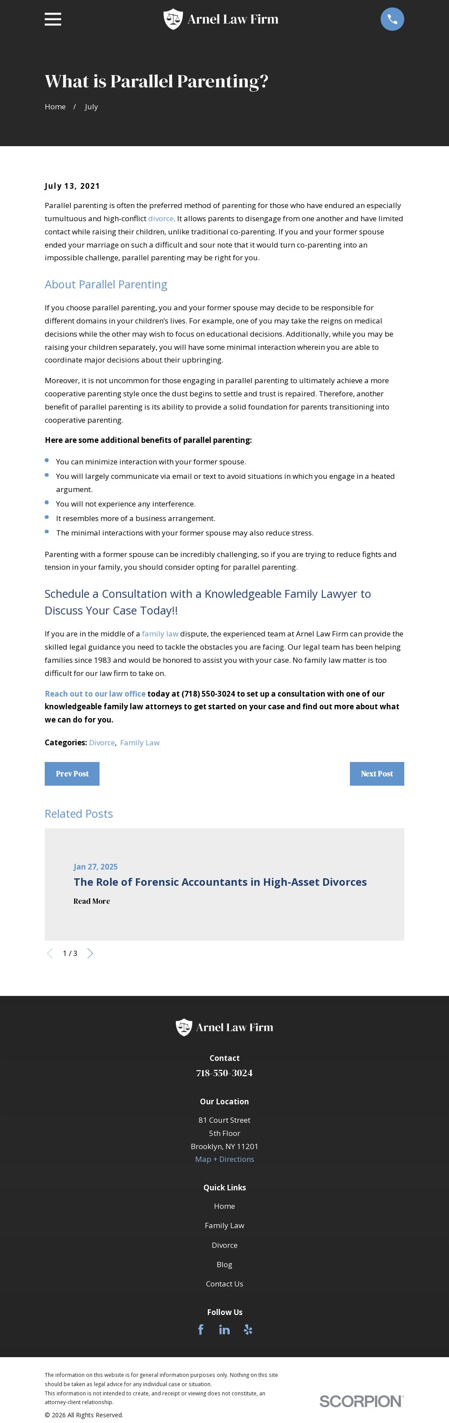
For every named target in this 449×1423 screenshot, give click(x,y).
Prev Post (72, 774)
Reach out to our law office (95, 694)
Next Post (377, 774)
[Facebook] (201, 1329)
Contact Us (224, 1284)
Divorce (102, 742)
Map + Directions (224, 1159)
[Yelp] (248, 1329)
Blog (224, 1264)
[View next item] (90, 953)
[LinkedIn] (224, 1329)
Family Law (140, 742)
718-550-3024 (224, 1073)
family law (160, 634)
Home (224, 1206)
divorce (161, 218)
